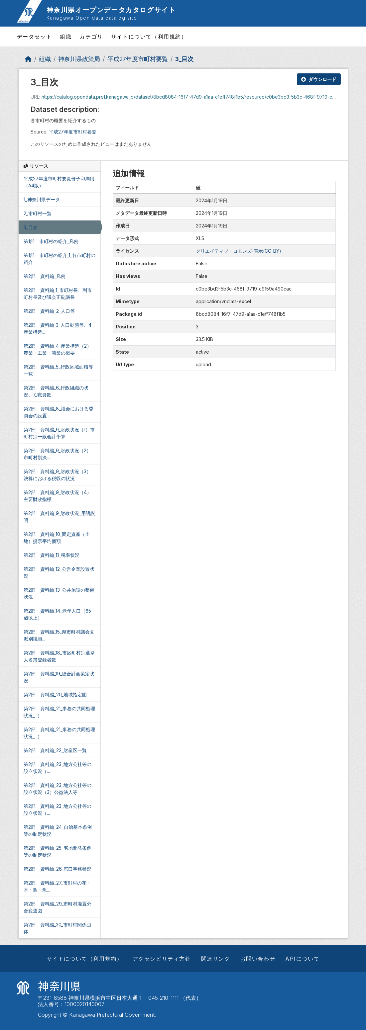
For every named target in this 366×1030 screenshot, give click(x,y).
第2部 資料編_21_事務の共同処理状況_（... (59, 712)
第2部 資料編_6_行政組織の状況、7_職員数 (56, 391)
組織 (65, 36)
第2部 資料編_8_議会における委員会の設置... (58, 412)
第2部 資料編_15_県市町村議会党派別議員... (59, 635)
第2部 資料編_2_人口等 (49, 311)
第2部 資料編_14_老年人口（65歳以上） (57, 614)
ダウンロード (318, 79)
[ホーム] (28, 58)
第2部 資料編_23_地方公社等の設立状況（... (57, 767)
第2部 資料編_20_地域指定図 (55, 694)
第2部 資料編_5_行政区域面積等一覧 (58, 370)
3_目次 (184, 58)
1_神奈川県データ (42, 199)
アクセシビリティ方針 (162, 958)
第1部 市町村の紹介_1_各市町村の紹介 (59, 258)
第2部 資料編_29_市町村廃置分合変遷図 (57, 907)
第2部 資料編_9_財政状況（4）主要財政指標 (57, 495)
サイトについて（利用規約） (149, 36)
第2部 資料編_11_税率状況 (51, 555)
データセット (34, 36)
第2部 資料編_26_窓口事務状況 (57, 869)
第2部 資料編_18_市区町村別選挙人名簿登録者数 (59, 656)
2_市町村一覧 (38, 213)
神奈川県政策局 (79, 58)
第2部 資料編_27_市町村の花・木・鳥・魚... (57, 886)
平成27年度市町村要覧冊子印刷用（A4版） (59, 182)
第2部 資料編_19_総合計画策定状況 (59, 677)
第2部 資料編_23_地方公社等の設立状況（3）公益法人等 (57, 788)
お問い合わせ (258, 958)
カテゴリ (91, 36)
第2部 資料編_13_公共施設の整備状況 (59, 593)
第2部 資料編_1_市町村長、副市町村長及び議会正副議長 (58, 293)
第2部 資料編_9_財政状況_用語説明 (59, 516)
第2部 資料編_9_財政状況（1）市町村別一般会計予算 (59, 433)
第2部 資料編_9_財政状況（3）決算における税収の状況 (57, 475)
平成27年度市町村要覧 (137, 58)
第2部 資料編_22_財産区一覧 (55, 750)
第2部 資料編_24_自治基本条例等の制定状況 (58, 830)
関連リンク (215, 958)
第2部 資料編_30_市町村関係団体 (57, 928)
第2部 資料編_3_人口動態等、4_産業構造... (58, 328)
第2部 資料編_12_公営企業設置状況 (59, 572)
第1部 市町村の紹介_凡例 (51, 241)
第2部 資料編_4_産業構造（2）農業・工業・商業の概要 (57, 349)
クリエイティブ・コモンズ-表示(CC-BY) (238, 251)
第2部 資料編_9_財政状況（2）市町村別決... (57, 454)
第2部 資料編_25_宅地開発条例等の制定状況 (57, 851)
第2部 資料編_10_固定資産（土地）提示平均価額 (57, 537)
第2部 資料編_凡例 (44, 276)
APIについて (302, 958)
